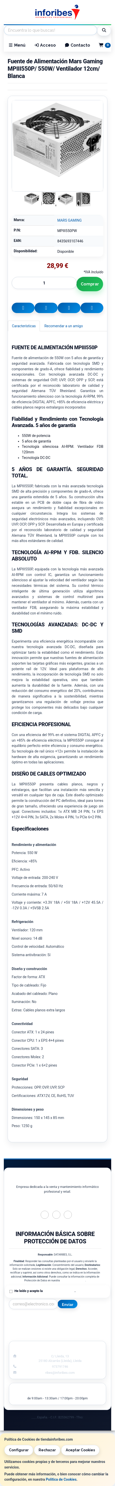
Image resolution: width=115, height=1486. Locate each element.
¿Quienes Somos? (31, 1335)
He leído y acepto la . (44, 1291)
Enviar (67, 1305)
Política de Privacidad (72, 1280)
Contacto (77, 45)
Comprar (90, 284)
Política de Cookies (61, 1479)
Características (24, 326)
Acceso (45, 45)
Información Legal (83, 1319)
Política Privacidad (31, 1325)
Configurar (19, 1450)
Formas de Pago (84, 1330)
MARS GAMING (69, 220)
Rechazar (47, 1450)
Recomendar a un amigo (63, 326)
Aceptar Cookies (80, 1450)
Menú (16, 45)
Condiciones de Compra (31, 1330)
